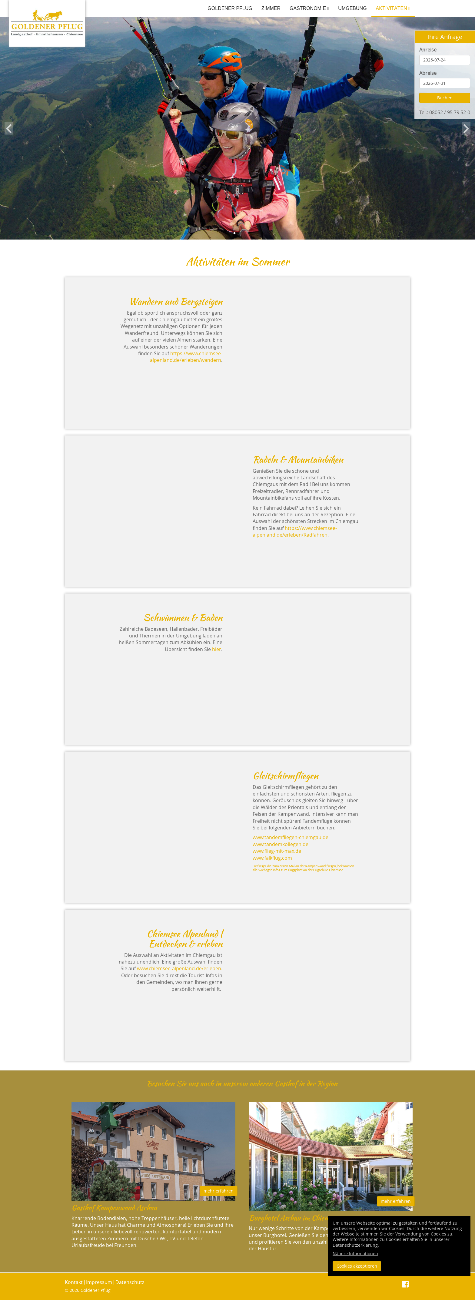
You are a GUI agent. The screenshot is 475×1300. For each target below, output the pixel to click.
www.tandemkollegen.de (280, 844)
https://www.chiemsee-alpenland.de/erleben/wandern (186, 356)
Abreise (428, 73)
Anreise (428, 49)
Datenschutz (129, 1282)
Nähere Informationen (355, 1253)
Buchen (445, 98)
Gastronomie (309, 8)
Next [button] (466, 128)
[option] (237, 128)
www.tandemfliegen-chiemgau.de (290, 837)
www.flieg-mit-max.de (277, 851)
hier (216, 649)
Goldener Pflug (230, 8)
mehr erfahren (219, 1191)
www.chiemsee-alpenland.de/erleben (179, 968)
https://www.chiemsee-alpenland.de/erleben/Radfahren (295, 531)
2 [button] (241, 233)
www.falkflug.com (272, 858)
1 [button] (234, 233)
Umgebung (352, 8)
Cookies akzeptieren (357, 1266)
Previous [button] (9, 128)
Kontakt (74, 1282)
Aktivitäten (393, 8)
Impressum (99, 1282)
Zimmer (271, 8)
